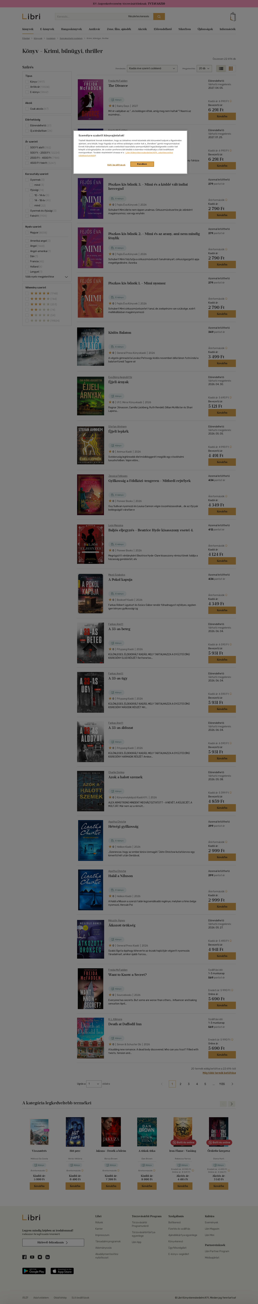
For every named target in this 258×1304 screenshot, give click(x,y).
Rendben (142, 164)
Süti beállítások (116, 165)
